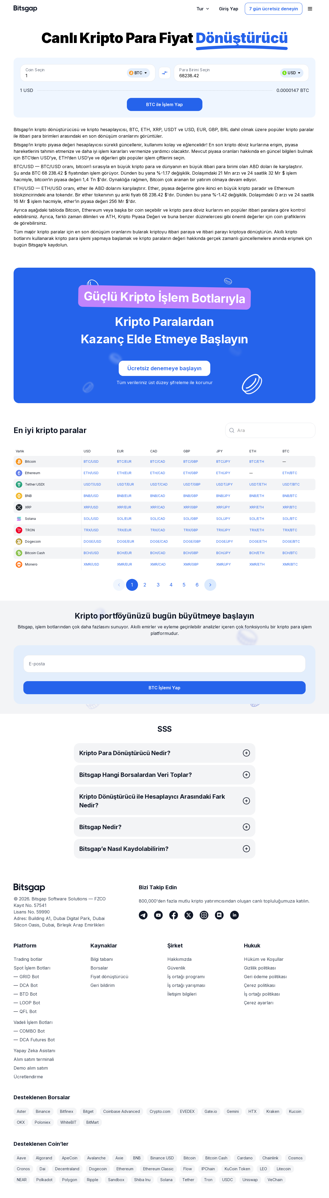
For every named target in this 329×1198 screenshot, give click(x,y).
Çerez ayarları (258, 1002)
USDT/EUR (125, 484)
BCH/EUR (124, 553)
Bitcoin (190, 1158)
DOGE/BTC (291, 541)
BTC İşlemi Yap (164, 687)
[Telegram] (143, 915)
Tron (208, 1179)
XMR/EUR (124, 564)
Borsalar (99, 968)
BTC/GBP (190, 461)
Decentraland (67, 1168)
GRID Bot (29, 976)
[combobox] (270, 430)
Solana (166, 1179)
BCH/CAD (157, 553)
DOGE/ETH (258, 541)
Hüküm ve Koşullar (264, 959)
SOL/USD (91, 519)
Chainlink (270, 1158)
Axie (119, 1158)
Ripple (92, 1179)
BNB (137, 1158)
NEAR (22, 1179)
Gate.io (211, 1111)
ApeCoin (69, 1158)
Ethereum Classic (158, 1168)
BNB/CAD (157, 496)
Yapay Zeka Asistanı (34, 1050)
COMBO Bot (32, 1031)
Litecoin (284, 1168)
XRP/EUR (124, 507)
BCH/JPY (223, 553)
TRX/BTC (290, 530)
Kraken (273, 1111)
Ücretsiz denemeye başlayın (164, 368)
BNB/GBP (190, 496)
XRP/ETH (256, 507)
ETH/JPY (223, 473)
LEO (263, 1168)
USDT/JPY (224, 484)
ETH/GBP (190, 473)
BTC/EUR (124, 461)
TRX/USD (91, 530)
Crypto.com (160, 1111)
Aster (21, 1111)
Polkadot (44, 1179)
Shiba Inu (142, 1179)
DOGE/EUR (125, 541)
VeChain (275, 1179)
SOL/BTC (290, 519)
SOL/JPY (223, 519)
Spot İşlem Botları (32, 968)
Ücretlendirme (28, 1076)
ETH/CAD (157, 473)
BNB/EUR (124, 496)
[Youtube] (158, 915)
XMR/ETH (257, 564)
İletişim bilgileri (181, 994)
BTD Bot (28, 994)
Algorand (44, 1158)
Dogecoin (98, 1168)
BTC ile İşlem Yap (164, 104)
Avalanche (96, 1158)
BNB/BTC (290, 496)
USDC (227, 1179)
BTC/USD (91, 461)
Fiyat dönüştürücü (109, 976)
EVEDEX (187, 1111)
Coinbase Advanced (121, 1111)
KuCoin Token (237, 1168)
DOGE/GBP (192, 541)
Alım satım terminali (34, 1059)
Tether (188, 1179)
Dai (42, 1168)
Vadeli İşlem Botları (33, 1022)
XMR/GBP (191, 564)
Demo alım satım (31, 1068)
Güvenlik (176, 968)
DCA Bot (28, 985)
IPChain (208, 1168)
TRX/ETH (256, 530)
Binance (43, 1111)
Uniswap (250, 1179)
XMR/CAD (158, 564)
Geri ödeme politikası (265, 976)
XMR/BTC (290, 564)
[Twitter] (188, 915)
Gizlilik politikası (260, 968)
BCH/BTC (290, 553)
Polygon (69, 1179)
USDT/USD (92, 484)
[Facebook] (173, 915)
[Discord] (219, 915)
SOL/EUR (124, 519)
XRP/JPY (223, 507)
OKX (21, 1122)
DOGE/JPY (224, 541)
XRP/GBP (190, 507)
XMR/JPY (223, 564)
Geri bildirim (102, 985)
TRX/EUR (124, 530)
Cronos (23, 1168)
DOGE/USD (92, 541)
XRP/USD (91, 507)
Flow (187, 1168)
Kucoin (295, 1111)
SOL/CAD (157, 519)
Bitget (88, 1111)
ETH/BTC (290, 473)
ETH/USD (91, 473)
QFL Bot (28, 1011)
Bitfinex (66, 1111)
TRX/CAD (157, 530)
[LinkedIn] (234, 915)
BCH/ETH (256, 553)
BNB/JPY (223, 496)
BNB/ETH (256, 496)
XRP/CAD (157, 507)
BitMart (92, 1122)
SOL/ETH (256, 519)
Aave (21, 1158)
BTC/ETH (256, 461)
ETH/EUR (124, 473)
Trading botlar (28, 959)
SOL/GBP (190, 519)
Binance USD (162, 1158)
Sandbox (116, 1179)
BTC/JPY (223, 461)
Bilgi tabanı (101, 959)
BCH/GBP (190, 553)
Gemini (233, 1111)
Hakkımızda (179, 959)
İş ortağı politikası (262, 994)
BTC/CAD (157, 461)
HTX (253, 1111)
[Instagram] (204, 915)
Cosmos (295, 1158)
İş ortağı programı (186, 976)
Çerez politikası (259, 985)
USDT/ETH (258, 484)
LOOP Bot (30, 1002)
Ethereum (125, 1168)
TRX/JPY (223, 530)
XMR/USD (91, 564)
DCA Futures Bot (37, 1039)
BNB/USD (91, 496)
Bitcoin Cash (216, 1158)
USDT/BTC (291, 484)
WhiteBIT (68, 1122)
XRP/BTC (290, 507)
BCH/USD (91, 553)
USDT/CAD (159, 484)
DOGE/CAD (159, 541)
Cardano (245, 1158)
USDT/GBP (191, 484)
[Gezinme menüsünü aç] (310, 8)
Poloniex (43, 1122)
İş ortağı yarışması (186, 985)
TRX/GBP (190, 530)
